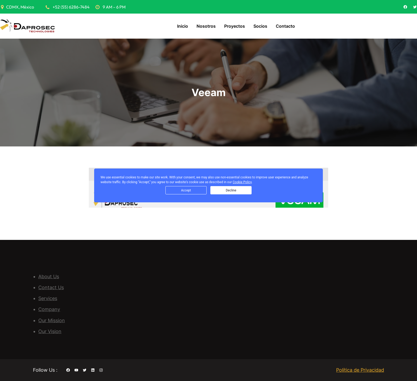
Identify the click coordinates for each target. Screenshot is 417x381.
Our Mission (51, 320)
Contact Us (51, 287)
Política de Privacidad (360, 370)
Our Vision (49, 331)
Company (49, 309)
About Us (48, 276)
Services (47, 298)
